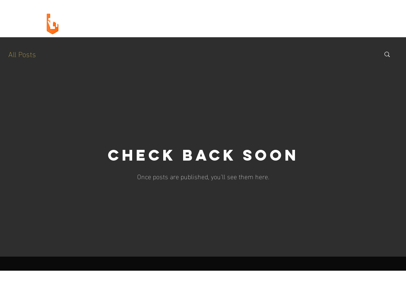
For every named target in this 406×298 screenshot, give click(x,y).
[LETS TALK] (343, 24)
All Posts (22, 53)
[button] (387, 54)
